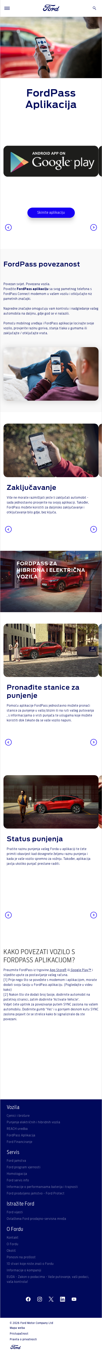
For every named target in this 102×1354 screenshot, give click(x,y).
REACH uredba (17, 1128)
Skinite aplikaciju (51, 213)
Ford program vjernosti (23, 1167)
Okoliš (11, 1250)
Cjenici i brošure (18, 1115)
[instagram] (39, 1299)
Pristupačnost (19, 1333)
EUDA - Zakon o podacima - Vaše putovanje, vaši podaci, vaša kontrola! (48, 1279)
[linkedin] (62, 1299)
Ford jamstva (16, 1160)
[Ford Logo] (51, 8)
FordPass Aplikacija (21, 1135)
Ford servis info (18, 1180)
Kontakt (13, 1237)
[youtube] (74, 1299)
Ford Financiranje (19, 1142)
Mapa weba (17, 1328)
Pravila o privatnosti (23, 1339)
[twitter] (51, 1299)
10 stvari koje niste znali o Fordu (30, 1263)
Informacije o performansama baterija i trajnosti (42, 1187)
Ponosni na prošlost (21, 1257)
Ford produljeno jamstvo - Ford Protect (36, 1193)
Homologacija (17, 1173)
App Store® (58, 970)
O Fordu (12, 1244)
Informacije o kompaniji (24, 1270)
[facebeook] (28, 1299)
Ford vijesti (15, 1212)
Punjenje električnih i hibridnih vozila (33, 1122)
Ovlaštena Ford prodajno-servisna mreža (36, 1218)
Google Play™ (80, 970)
